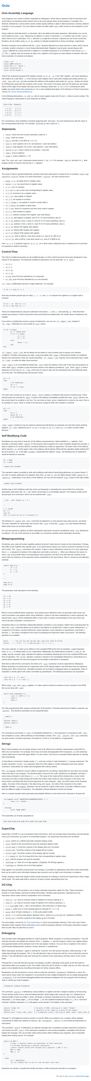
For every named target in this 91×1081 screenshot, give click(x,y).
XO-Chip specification (32, 922)
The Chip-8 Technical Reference (20, 92)
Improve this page (82, 1076)
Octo (6, 6)
